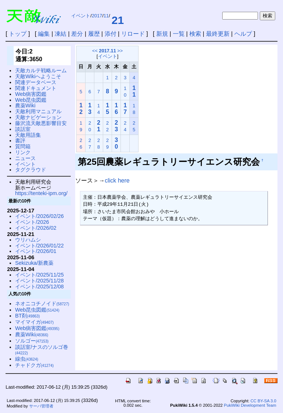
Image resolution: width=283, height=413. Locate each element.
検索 (195, 34)
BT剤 (27, 316)
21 (118, 20)
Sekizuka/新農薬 (34, 263)
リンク (23, 152)
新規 (162, 34)
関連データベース (35, 82)
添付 (110, 34)
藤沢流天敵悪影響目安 (41, 123)
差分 (77, 34)
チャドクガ (34, 365)
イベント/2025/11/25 (39, 275)
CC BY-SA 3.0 (263, 401)
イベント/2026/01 (35, 251)
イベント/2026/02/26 (39, 216)
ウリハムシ (28, 240)
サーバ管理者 (41, 406)
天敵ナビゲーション (38, 117)
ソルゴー (32, 341)
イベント (80, 15)
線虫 (26, 359)
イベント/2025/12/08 (39, 286)
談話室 (23, 129)
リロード (133, 34)
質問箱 (23, 146)
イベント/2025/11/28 (39, 281)
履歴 (94, 34)
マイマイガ (34, 322)
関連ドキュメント (35, 88)
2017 (97, 15)
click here (117, 180)
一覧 (179, 34)
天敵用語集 (28, 135)
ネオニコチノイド (42, 303)
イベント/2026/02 (35, 228)
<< (95, 50)
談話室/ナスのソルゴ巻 (41, 349)
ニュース (25, 158)
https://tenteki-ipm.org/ (41, 193)
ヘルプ (243, 34)
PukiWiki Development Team (250, 405)
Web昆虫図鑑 (30, 100)
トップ (18, 34)
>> (120, 50)
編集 (44, 34)
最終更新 (218, 34)
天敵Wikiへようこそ (38, 76)
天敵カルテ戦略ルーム (41, 70)
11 (106, 15)
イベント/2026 (32, 222)
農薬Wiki (25, 105)
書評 (20, 140)
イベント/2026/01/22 (39, 246)
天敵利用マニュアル (38, 111)
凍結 (60, 34)
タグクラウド (30, 170)
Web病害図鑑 (30, 94)
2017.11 (107, 50)
